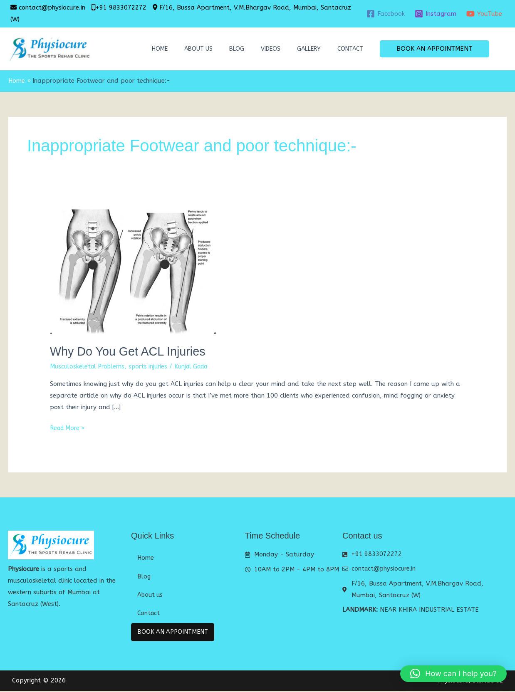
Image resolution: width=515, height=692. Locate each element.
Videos (270, 48)
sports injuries (152, 366)
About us (198, 48)
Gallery (309, 48)
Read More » (69, 427)
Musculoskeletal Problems (89, 366)
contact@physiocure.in (52, 7)
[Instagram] (435, 14)
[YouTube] (484, 14)
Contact (350, 48)
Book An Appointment (175, 633)
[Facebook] (385, 14)
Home (160, 48)
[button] (434, 48)
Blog (236, 48)
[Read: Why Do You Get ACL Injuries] (133, 271)
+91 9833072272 (120, 7)
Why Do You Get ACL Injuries (131, 351)
